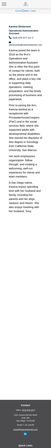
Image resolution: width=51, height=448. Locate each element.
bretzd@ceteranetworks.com (25, 429)
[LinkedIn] (25, 434)
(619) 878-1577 (28, 410)
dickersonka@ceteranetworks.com (25, 45)
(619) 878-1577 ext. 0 (23, 38)
